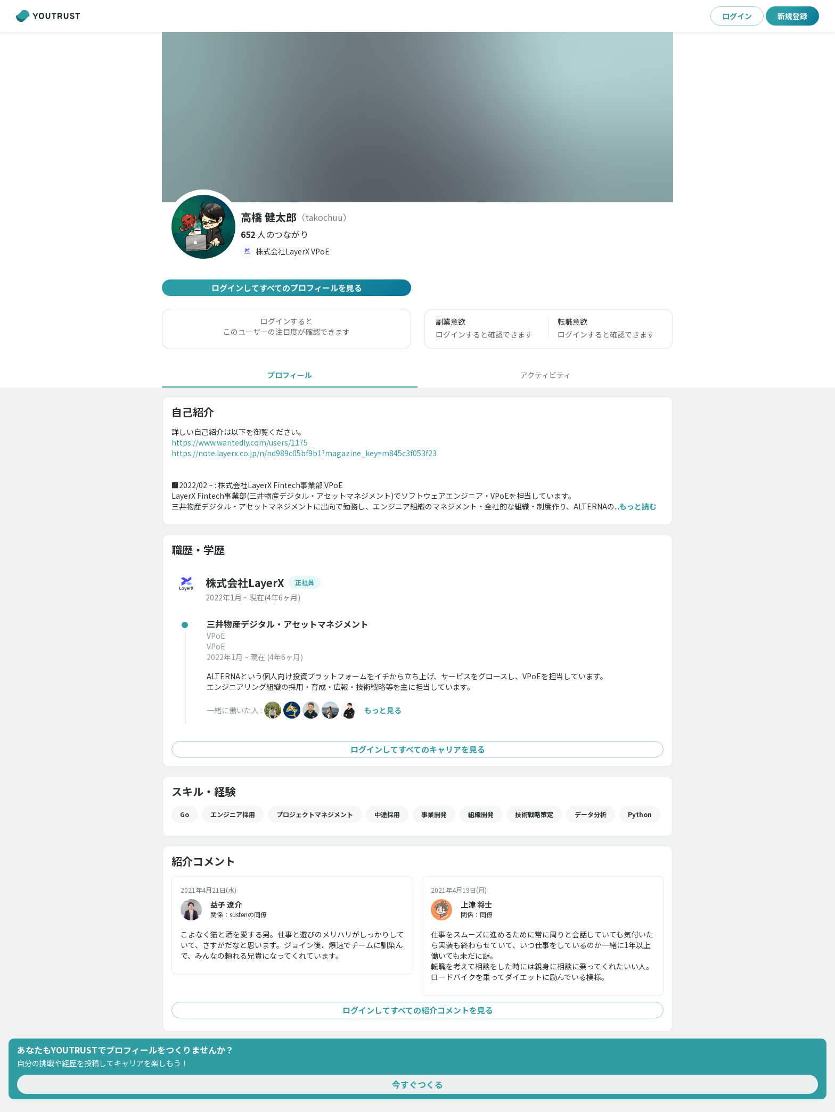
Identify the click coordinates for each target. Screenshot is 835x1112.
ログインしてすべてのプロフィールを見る (286, 287)
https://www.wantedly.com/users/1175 (239, 442)
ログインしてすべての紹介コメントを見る (417, 1010)
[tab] (290, 375)
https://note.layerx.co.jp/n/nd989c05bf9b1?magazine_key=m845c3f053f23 (304, 453)
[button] (274, 234)
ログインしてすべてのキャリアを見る (417, 749)
